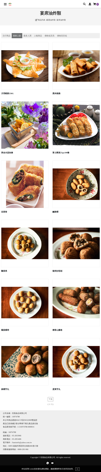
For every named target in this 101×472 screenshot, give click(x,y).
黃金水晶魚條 (7, 152)
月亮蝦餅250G (7, 93)
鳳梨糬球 (5, 330)
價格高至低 (62, 36)
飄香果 (4, 271)
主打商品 (6, 36)
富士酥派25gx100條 (60, 152)
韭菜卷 (4, 212)
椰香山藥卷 (57, 330)
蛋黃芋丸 (56, 389)
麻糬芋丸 (5, 389)
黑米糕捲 (56, 93)
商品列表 (40, 20)
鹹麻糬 (55, 212)
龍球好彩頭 (57, 271)
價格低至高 (49, 36)
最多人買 (27, 36)
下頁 (50, 399)
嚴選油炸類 (50, 20)
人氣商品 (38, 36)
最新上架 (17, 36)
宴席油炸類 (61, 20)
